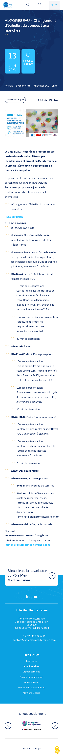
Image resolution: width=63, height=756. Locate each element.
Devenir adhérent (31, 666)
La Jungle (36, 748)
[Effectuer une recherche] (28, 5)
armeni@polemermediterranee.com (28, 544)
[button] (39, 5)
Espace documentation (31, 676)
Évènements (23, 85)
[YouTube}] (35, 597)
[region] (31, 85)
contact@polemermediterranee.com (34, 640)
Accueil (9, 85)
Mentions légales (31, 692)
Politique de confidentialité (31, 687)
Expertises (31, 660)
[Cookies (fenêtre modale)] (57, 750)
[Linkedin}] (28, 597)
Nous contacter (31, 682)
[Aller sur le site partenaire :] (31, 725)
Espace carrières (31, 671)
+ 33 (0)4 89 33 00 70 (34, 635)
